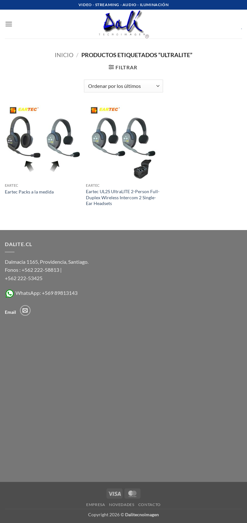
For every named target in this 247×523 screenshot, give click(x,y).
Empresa (95, 504)
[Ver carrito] (237, 24)
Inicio (64, 54)
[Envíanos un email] (25, 310)
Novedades (121, 504)
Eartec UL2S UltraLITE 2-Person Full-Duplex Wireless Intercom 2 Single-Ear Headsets (123, 197)
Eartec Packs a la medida (29, 191)
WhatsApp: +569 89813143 (41, 293)
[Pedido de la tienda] (123, 86)
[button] (9, 24)
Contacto (149, 504)
